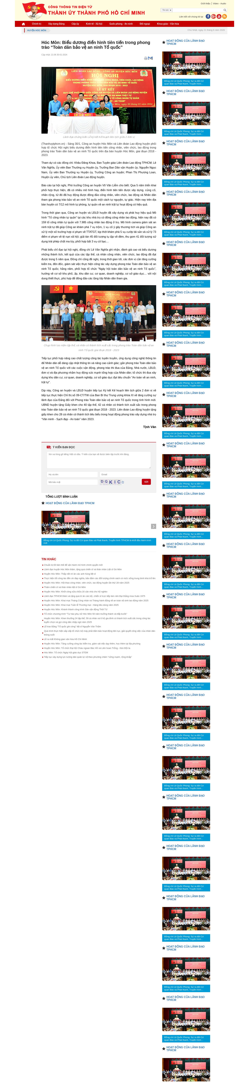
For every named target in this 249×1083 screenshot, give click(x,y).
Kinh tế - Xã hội (94, 23)
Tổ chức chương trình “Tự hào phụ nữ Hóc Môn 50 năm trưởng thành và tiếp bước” (85, 614)
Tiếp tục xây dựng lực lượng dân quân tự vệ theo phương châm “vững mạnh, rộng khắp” (88, 657)
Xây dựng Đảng (56, 23)
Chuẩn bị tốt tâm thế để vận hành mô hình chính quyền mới (73, 565)
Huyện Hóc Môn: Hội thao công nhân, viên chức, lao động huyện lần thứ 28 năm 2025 (86, 582)
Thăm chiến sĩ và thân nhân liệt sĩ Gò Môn (65, 587)
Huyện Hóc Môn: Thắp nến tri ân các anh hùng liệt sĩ (70, 574)
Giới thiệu (205, 3)
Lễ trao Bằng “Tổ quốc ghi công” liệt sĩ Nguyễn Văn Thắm (72, 626)
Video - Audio (219, 3)
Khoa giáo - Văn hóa (168, 23)
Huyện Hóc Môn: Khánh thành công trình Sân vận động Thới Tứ (75, 609)
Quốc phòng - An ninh (121, 23)
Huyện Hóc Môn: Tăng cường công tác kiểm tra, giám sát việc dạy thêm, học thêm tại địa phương (92, 643)
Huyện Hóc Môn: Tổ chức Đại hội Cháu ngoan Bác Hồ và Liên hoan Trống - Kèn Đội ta (87, 648)
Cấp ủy (75, 23)
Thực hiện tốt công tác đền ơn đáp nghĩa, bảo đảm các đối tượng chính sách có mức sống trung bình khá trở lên (99, 578)
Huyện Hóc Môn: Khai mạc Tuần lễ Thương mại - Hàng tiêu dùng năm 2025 (81, 605)
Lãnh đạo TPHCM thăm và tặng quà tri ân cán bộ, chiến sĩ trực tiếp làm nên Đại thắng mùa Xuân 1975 (94, 596)
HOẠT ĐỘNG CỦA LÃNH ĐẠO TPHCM (70, 503)
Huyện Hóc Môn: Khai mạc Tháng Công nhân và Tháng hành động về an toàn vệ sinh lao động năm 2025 (96, 600)
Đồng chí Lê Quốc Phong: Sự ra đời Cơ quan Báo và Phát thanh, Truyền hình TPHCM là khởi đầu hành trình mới (97, 541)
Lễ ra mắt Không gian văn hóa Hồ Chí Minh (65, 639)
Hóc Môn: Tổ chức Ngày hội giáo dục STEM (66, 652)
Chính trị (36, 23)
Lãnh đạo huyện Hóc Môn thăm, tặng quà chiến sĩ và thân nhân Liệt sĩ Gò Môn (83, 569)
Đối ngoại (145, 23)
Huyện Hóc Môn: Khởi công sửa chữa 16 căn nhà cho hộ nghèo (75, 591)
